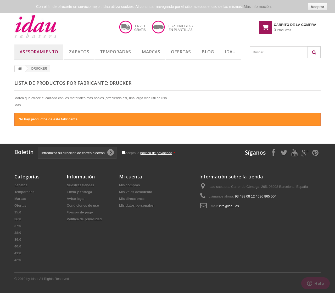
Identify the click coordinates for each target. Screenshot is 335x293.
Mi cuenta (130, 176)
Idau (230, 52)
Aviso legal (76, 199)
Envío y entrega (79, 192)
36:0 (17, 219)
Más (17, 105)
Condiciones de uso (83, 205)
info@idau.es (229, 206)
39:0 (17, 239)
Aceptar (317, 7)
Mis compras (129, 185)
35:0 (17, 212)
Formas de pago (80, 212)
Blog (208, 52)
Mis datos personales (136, 205)
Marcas (151, 52)
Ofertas (181, 52)
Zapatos (79, 52)
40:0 (17, 246)
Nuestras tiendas (80, 185)
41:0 (17, 253)
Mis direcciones (132, 199)
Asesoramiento (39, 52)
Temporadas (115, 52)
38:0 (17, 233)
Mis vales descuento (135, 192)
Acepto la (150, 153)
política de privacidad (156, 153)
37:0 (17, 226)
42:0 (17, 260)
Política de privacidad (84, 219)
